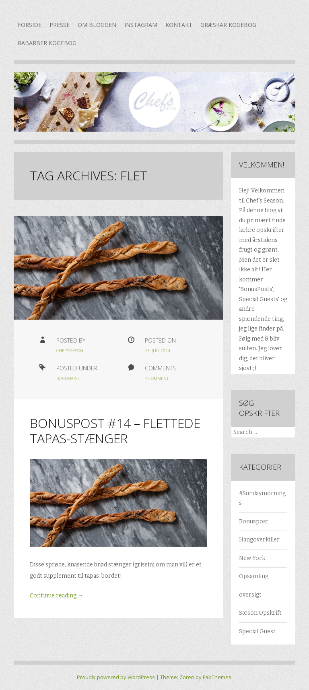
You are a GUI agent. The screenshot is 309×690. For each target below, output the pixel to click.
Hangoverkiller (259, 539)
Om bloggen (97, 25)
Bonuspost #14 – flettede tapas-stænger (115, 430)
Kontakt (178, 25)
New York (252, 558)
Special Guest (257, 631)
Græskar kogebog (228, 25)
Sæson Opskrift (260, 612)
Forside (29, 25)
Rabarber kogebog (47, 43)
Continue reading (56, 595)
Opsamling (253, 576)
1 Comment (157, 378)
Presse (59, 25)
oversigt (250, 594)
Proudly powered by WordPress (116, 677)
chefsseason (69, 350)
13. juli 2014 (157, 350)
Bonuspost (67, 378)
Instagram (140, 25)
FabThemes (217, 677)
